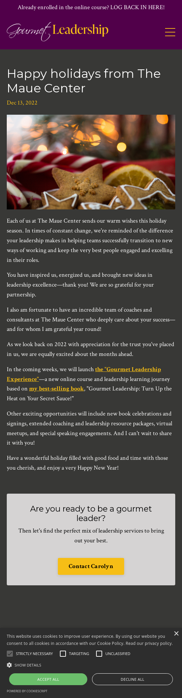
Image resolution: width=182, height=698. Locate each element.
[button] (91, 664)
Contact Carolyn (91, 566)
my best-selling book (56, 388)
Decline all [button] (132, 679)
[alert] (91, 663)
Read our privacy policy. (149, 643)
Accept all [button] (48, 679)
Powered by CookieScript (27, 691)
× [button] (176, 633)
